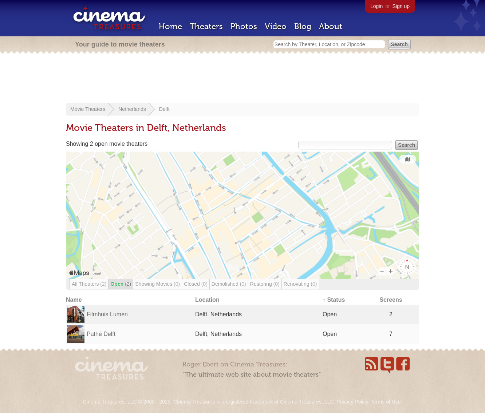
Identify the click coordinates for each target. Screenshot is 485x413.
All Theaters (89, 284)
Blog (302, 26)
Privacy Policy (352, 402)
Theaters (206, 26)
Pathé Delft (101, 334)
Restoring (265, 284)
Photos (243, 26)
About (330, 26)
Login (376, 6)
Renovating (300, 284)
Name (74, 300)
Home (170, 26)
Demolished (229, 284)
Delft (164, 109)
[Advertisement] (242, 79)
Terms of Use (386, 402)
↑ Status (334, 300)
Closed (196, 284)
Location (207, 300)
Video (276, 26)
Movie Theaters (87, 109)
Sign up (401, 6)
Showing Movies (157, 284)
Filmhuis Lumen (107, 314)
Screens (390, 300)
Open (120, 284)
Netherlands (132, 109)
